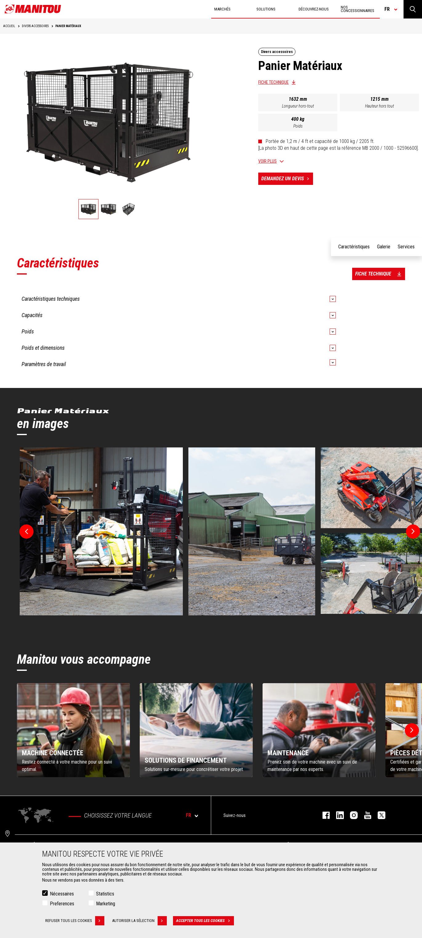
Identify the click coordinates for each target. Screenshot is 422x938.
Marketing (105, 904)
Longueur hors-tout (298, 106)
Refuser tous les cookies (74, 920)
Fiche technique (273, 82)
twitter (378, 815)
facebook (323, 815)
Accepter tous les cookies (205, 920)
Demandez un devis (287, 179)
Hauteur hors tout (379, 106)
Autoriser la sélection (139, 920)
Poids (298, 126)
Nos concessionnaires (357, 9)
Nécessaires (62, 894)
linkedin (337, 815)
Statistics (105, 894)
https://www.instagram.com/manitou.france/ (351, 815)
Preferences (62, 904)
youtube (365, 815)
